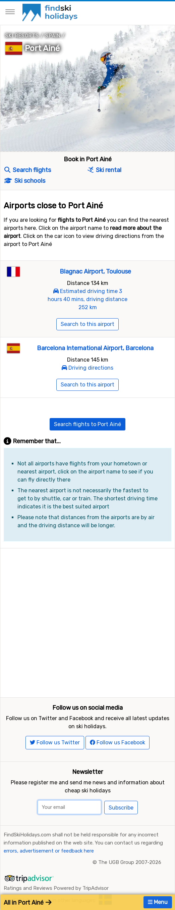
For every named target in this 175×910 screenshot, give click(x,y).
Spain (52, 36)
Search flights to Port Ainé (87, 424)
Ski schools (24, 180)
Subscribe (121, 807)
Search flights (27, 170)
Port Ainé (42, 48)
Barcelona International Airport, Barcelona (95, 348)
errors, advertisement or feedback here (49, 851)
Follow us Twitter (55, 742)
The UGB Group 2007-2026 (129, 862)
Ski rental (104, 170)
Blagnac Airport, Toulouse (95, 271)
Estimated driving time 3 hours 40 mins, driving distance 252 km (87, 299)
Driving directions (90, 368)
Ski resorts (22, 36)
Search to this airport (87, 324)
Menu (158, 902)
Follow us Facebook (117, 742)
